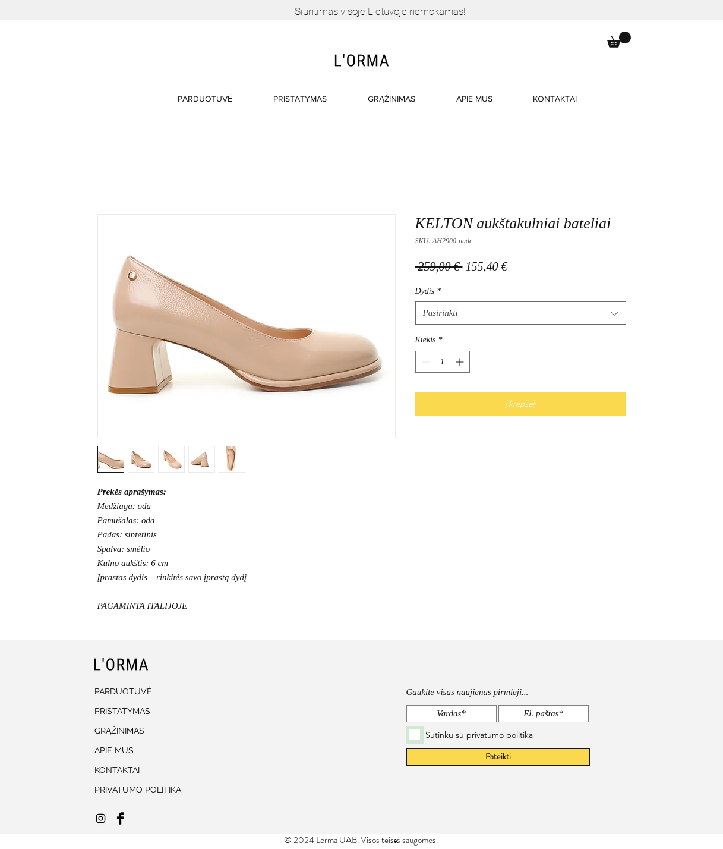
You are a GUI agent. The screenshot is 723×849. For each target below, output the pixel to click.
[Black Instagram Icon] (100, 818)
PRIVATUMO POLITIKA (132, 789)
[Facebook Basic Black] (120, 818)
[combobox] (520, 313)
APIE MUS (114, 750)
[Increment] (460, 361)
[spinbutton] (442, 361)
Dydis (428, 291)
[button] (619, 40)
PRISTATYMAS (122, 711)
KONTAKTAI (117, 770)
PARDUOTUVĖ (123, 691)
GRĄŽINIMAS (119, 730)
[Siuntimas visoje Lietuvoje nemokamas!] (380, 12)
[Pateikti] (498, 757)
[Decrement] (424, 361)
